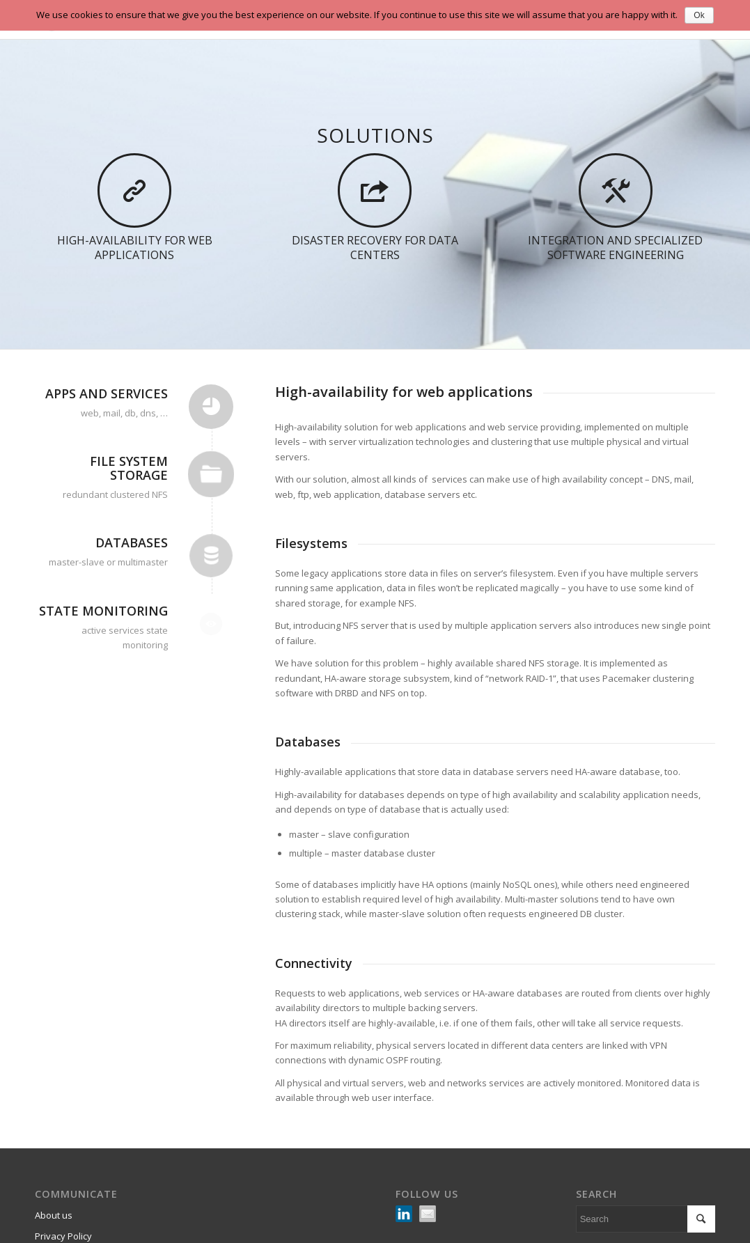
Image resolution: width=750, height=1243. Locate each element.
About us (53, 1215)
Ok (699, 15)
